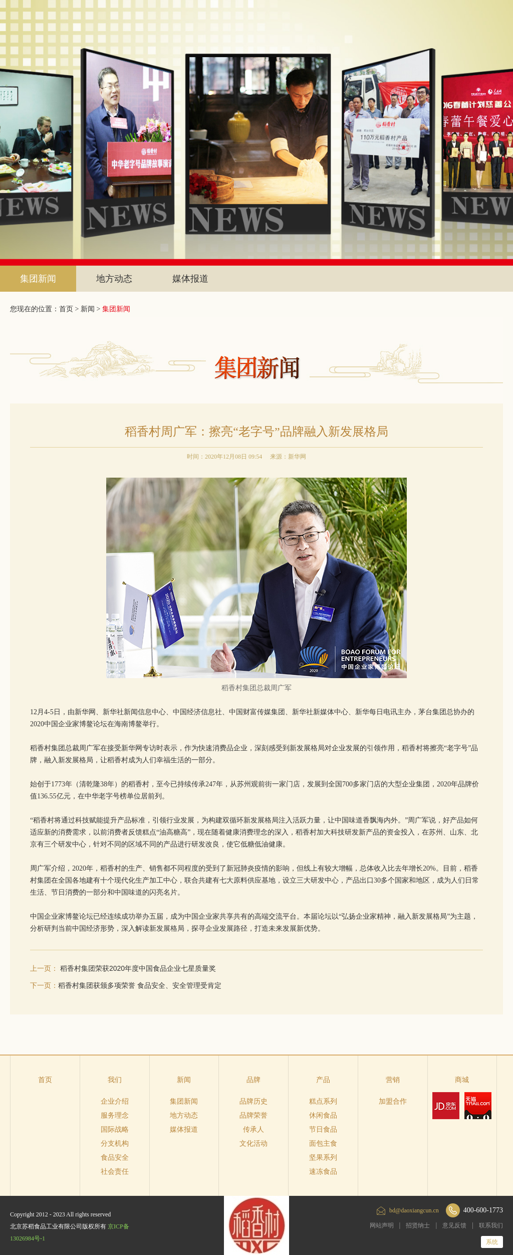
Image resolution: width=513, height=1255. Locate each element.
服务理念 (115, 1115)
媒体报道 (190, 279)
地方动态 (114, 279)
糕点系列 (323, 1101)
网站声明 (382, 1225)
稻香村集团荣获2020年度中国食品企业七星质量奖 (138, 968)
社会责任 (115, 1171)
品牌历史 (253, 1101)
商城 (462, 1080)
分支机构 (115, 1143)
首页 (45, 1080)
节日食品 (323, 1129)
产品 (323, 1080)
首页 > (70, 309)
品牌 (253, 1080)
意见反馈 (454, 1225)
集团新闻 (38, 279)
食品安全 (115, 1157)
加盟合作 (393, 1101)
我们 (115, 1080)
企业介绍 (115, 1101)
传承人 (253, 1129)
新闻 (88, 309)
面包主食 (323, 1143)
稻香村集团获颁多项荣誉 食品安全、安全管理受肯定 (139, 985)
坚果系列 (323, 1157)
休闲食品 (323, 1115)
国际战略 (115, 1129)
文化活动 (253, 1143)
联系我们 (491, 1225)
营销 (393, 1080)
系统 (492, 1241)
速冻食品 (323, 1171)
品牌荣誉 (253, 1115)
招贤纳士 (418, 1225)
